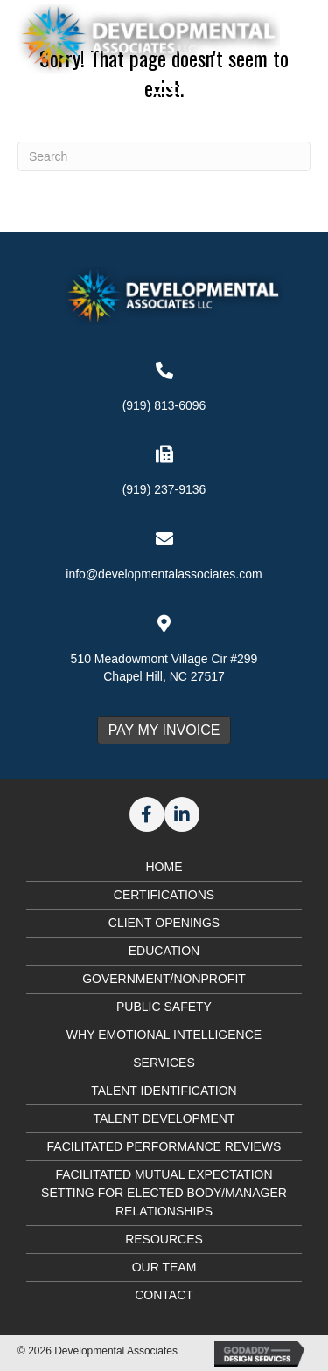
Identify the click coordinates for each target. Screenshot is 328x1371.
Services (164, 1063)
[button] (146, 814)
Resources (164, 1239)
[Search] (164, 156)
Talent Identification (163, 1090)
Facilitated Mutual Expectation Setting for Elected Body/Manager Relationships (164, 1192)
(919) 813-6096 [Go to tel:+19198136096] (164, 405)
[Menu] (164, 93)
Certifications (164, 895)
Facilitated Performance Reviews (164, 1146)
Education (164, 951)
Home (164, 867)
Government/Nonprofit (164, 979)
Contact (164, 1295)
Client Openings (164, 923)
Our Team (164, 1267)
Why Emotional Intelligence (164, 1035)
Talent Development (163, 1118)
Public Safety (164, 1007)
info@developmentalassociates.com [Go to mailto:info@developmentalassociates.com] (164, 574)
